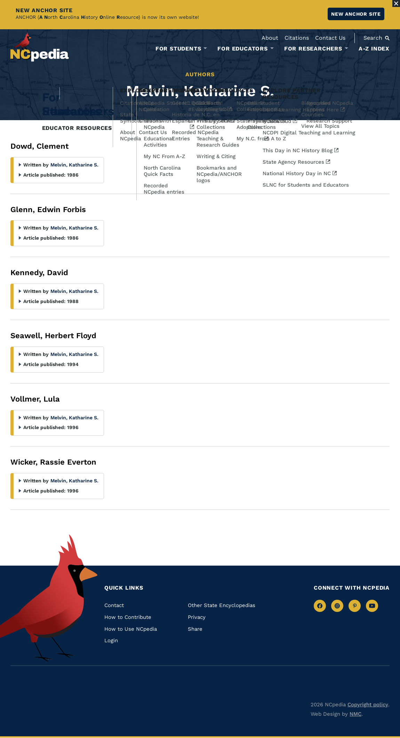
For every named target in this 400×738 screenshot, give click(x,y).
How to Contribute (127, 617)
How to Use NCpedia (130, 629)
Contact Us (330, 37)
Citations (297, 37)
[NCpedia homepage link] (39, 47)
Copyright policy (367, 704)
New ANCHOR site (356, 14)
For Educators (242, 49)
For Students (178, 49)
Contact (114, 605)
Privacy (197, 617)
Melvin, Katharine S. (74, 165)
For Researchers (313, 49)
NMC (355, 714)
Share (195, 629)
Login (111, 640)
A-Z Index (374, 48)
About (270, 37)
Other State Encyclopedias (221, 605)
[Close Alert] (396, 3)
